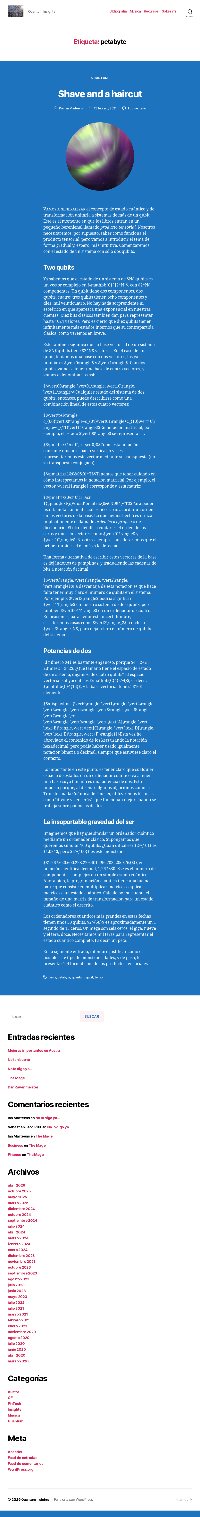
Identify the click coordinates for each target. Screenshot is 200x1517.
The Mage (16, 1084)
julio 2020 (16, 1350)
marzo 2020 (18, 1368)
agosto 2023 (18, 1285)
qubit (90, 984)
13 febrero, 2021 (105, 115)
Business (15, 1152)
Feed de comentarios (25, 1470)
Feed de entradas (22, 1464)
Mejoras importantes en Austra (34, 1057)
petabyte (64, 984)
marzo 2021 (18, 1321)
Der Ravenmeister (23, 1094)
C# (10, 1404)
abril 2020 (16, 1362)
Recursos (151, 14)
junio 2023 (17, 1297)
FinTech (14, 1410)
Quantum (100, 84)
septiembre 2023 (22, 1280)
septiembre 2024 (22, 1227)
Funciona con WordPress (75, 1506)
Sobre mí (169, 14)
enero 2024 (17, 1256)
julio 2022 (16, 1309)
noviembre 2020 (22, 1338)
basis (52, 984)
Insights (14, 1416)
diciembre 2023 (21, 1262)
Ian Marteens (72, 115)
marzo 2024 (18, 1244)
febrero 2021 (19, 1327)
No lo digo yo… (20, 1075)
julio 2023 (16, 1291)
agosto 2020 (18, 1344)
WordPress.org (21, 1476)
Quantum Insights (36, 1506)
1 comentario (138, 115)
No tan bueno (19, 1066)
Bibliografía (118, 14)
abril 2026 (16, 1192)
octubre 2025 (19, 1198)
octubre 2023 (19, 1274)
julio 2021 (16, 1315)
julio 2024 (16, 1233)
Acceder (15, 1458)
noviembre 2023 (22, 1268)
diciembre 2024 (21, 1215)
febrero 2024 (19, 1250)
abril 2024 (16, 1239)
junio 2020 (17, 1356)
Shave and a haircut (100, 99)
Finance (14, 1161)
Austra (13, 1398)
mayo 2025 (17, 1203)
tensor (100, 984)
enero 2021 (17, 1332)
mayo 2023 (17, 1303)
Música (135, 14)
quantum (79, 984)
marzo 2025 (18, 1209)
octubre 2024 (19, 1221)
